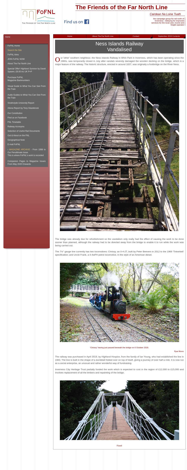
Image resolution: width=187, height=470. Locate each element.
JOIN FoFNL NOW (16, 59)
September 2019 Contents (171, 36)
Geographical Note (16, 140)
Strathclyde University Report (21, 103)
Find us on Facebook (17, 117)
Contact (142, 36)
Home (69, 36)
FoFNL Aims (13, 54)
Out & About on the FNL (18, 135)
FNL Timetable (14, 122)
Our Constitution (15, 113)
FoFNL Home (14, 46)
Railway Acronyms (16, 126)
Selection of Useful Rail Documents (24, 131)
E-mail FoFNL (14, 144)
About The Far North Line (102, 36)
